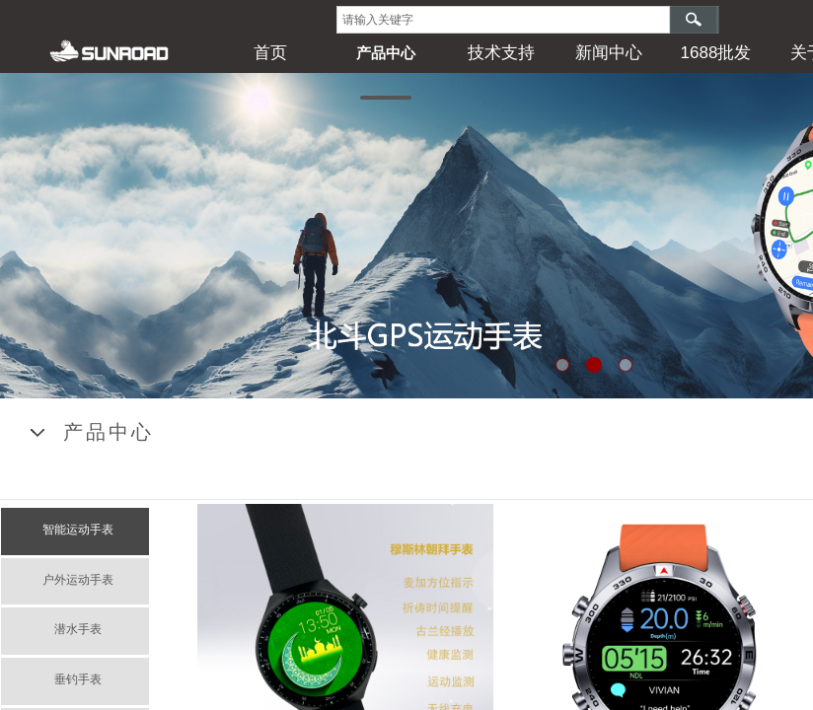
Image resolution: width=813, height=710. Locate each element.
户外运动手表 (77, 580)
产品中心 (385, 52)
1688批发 (716, 52)
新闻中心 (608, 52)
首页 (270, 52)
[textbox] (503, 20)
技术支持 (501, 52)
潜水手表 (78, 629)
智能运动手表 (77, 529)
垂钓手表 (78, 679)
